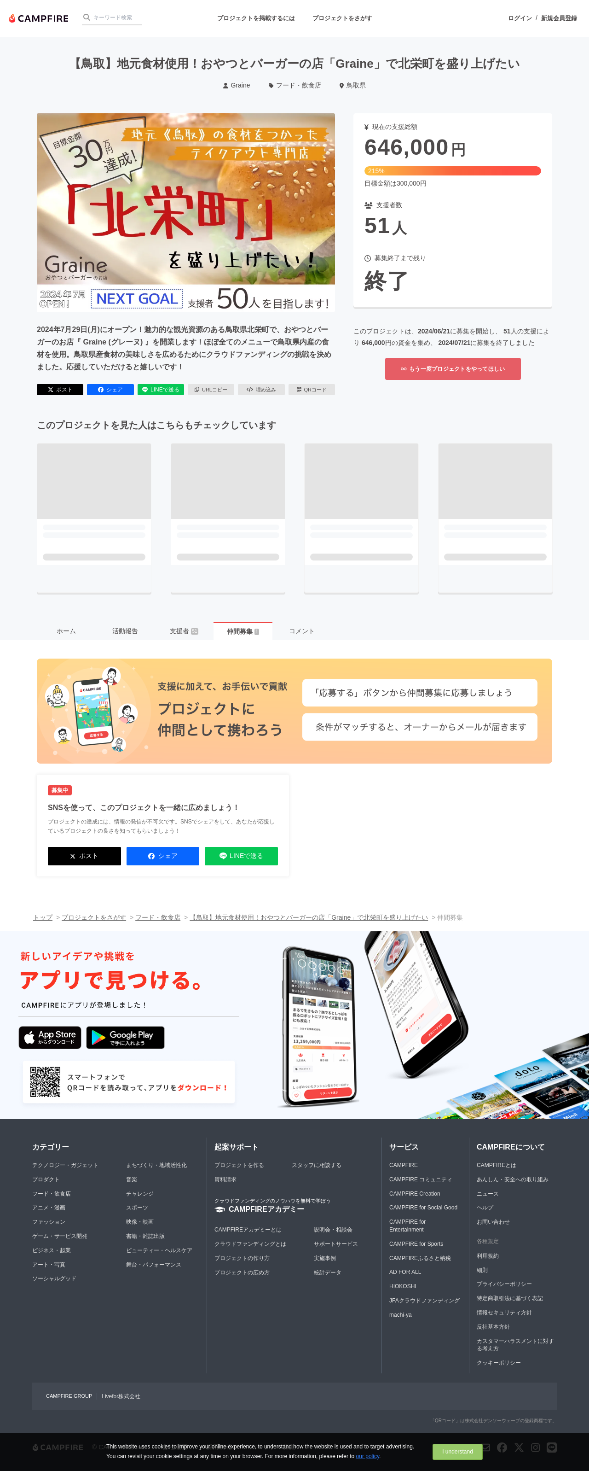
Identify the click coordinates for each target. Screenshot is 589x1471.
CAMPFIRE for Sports (416, 1244)
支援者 (184, 631)
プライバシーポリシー (504, 1284)
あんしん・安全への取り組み (513, 1179)
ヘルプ (485, 1207)
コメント (302, 631)
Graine (236, 85)
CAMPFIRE (403, 1165)
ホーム (66, 631)
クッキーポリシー (499, 1363)
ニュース (488, 1194)
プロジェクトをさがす (342, 18)
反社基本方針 (493, 1327)
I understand (457, 1451)
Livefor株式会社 (121, 1396)
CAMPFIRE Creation (414, 1194)
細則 (482, 1270)
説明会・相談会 (333, 1229)
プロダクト (46, 1179)
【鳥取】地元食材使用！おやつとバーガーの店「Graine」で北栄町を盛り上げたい (309, 917)
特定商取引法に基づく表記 (510, 1298)
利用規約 (488, 1256)
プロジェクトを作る (239, 1165)
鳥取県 (353, 85)
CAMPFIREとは (496, 1165)
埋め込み (261, 389)
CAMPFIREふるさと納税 (420, 1258)
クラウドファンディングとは (250, 1244)
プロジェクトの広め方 (242, 1272)
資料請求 (225, 1179)
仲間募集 (243, 631)
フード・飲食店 (295, 85)
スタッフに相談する (316, 1165)
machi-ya (400, 1315)
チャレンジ (140, 1194)
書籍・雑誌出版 (145, 1236)
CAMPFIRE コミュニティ (420, 1179)
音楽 (131, 1179)
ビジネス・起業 (51, 1250)
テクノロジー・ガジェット (65, 1165)
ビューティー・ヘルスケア (159, 1250)
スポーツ (137, 1207)
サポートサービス (336, 1244)
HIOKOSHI (402, 1286)
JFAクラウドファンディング (424, 1300)
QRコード (312, 389)
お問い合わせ (493, 1222)
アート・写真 (48, 1264)
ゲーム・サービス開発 (59, 1236)
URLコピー (211, 389)
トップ (42, 917)
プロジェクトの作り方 (242, 1258)
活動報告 (125, 631)
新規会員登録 (559, 18)
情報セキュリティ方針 (504, 1312)
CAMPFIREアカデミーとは (248, 1229)
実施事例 (325, 1258)
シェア (110, 389)
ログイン (520, 18)
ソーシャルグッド (54, 1278)
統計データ (327, 1272)
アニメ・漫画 (48, 1207)
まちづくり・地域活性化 (156, 1165)
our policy (367, 1456)
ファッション (48, 1222)
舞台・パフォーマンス (153, 1264)
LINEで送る (160, 389)
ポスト (60, 389)
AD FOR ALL (405, 1272)
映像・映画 (140, 1222)
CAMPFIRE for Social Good (423, 1207)
